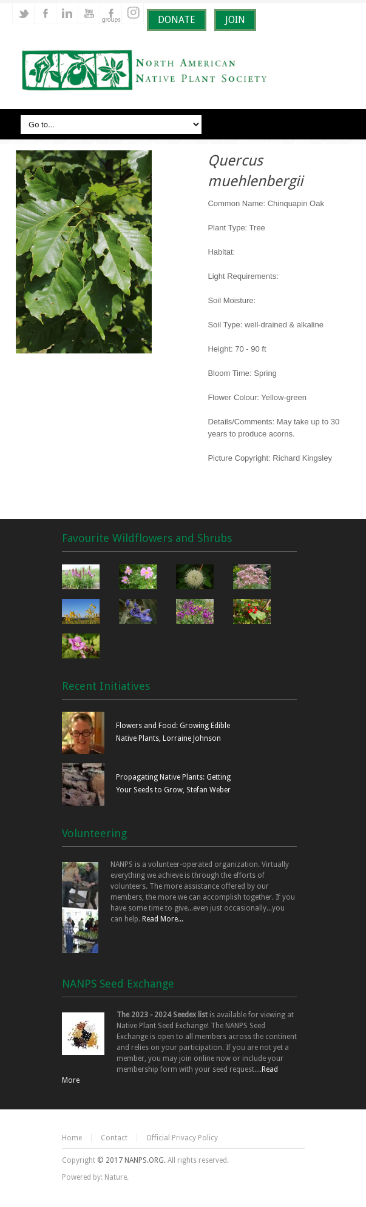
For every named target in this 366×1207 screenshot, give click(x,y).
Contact (114, 1138)
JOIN (235, 19)
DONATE (176, 19)
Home (72, 1138)
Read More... (162, 919)
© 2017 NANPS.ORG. (131, 1160)
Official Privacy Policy (182, 1138)
